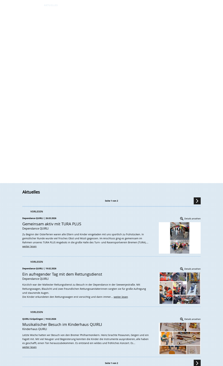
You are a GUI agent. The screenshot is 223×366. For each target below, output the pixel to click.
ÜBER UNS (35, 5)
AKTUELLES (51, 5)
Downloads (89, 5)
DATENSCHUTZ (129, 5)
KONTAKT (112, 5)
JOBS (102, 5)
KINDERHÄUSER (69, 5)
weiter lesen (29, 246)
